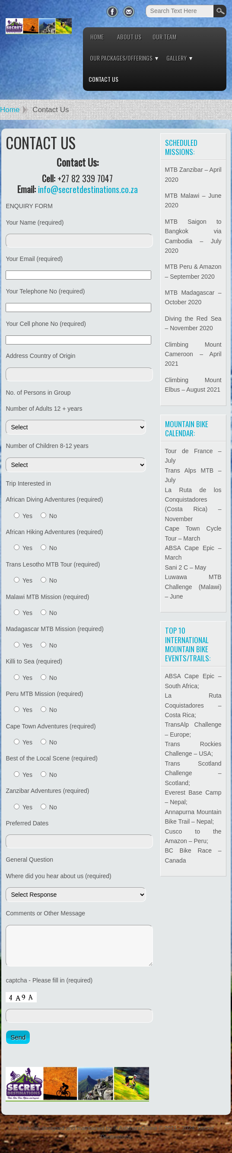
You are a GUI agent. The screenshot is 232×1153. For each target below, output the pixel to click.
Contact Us (103, 79)
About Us (129, 36)
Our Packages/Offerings (121, 57)
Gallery (176, 57)
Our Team (164, 36)
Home (97, 36)
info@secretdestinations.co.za (88, 189)
